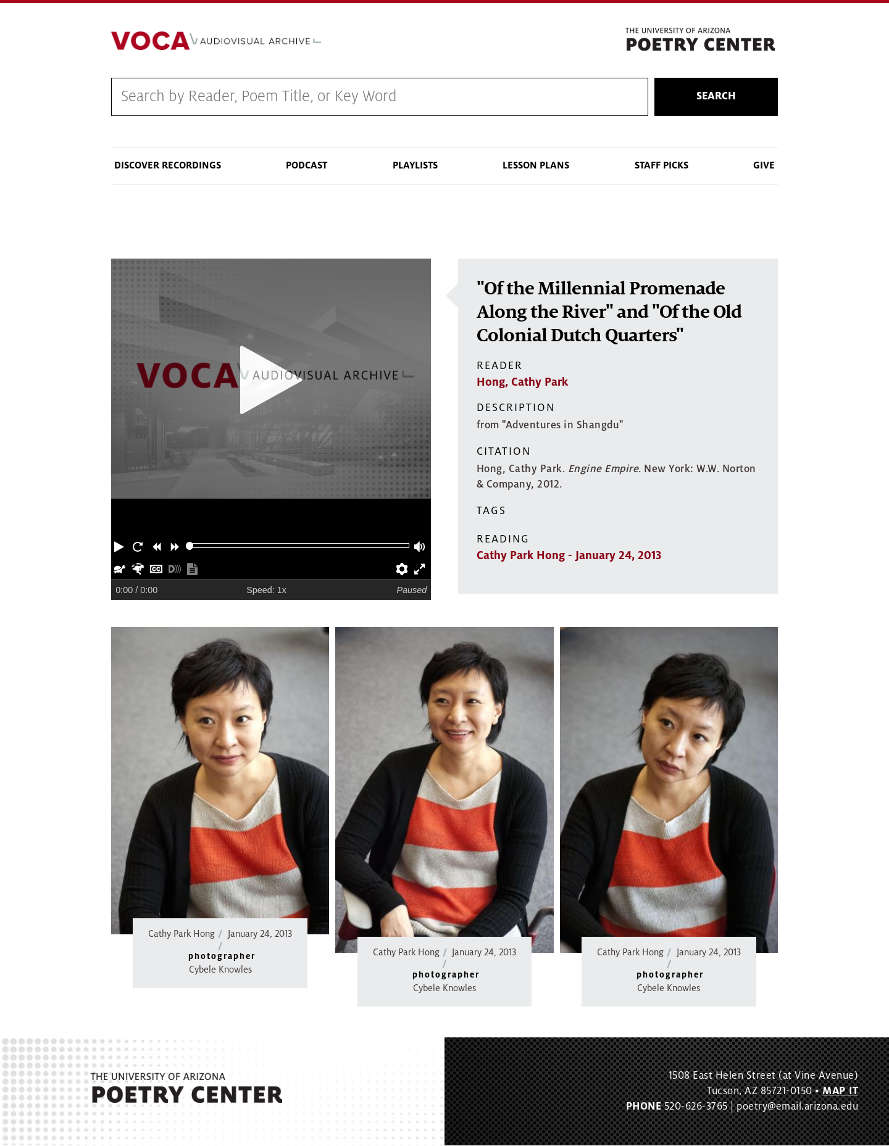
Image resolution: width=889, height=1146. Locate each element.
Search (716, 96)
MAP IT (840, 1091)
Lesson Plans (536, 165)
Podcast (306, 165)
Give (764, 165)
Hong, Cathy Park (522, 382)
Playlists (415, 165)
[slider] (190, 546)
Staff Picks (661, 165)
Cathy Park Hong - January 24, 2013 (569, 556)
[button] (120, 545)
